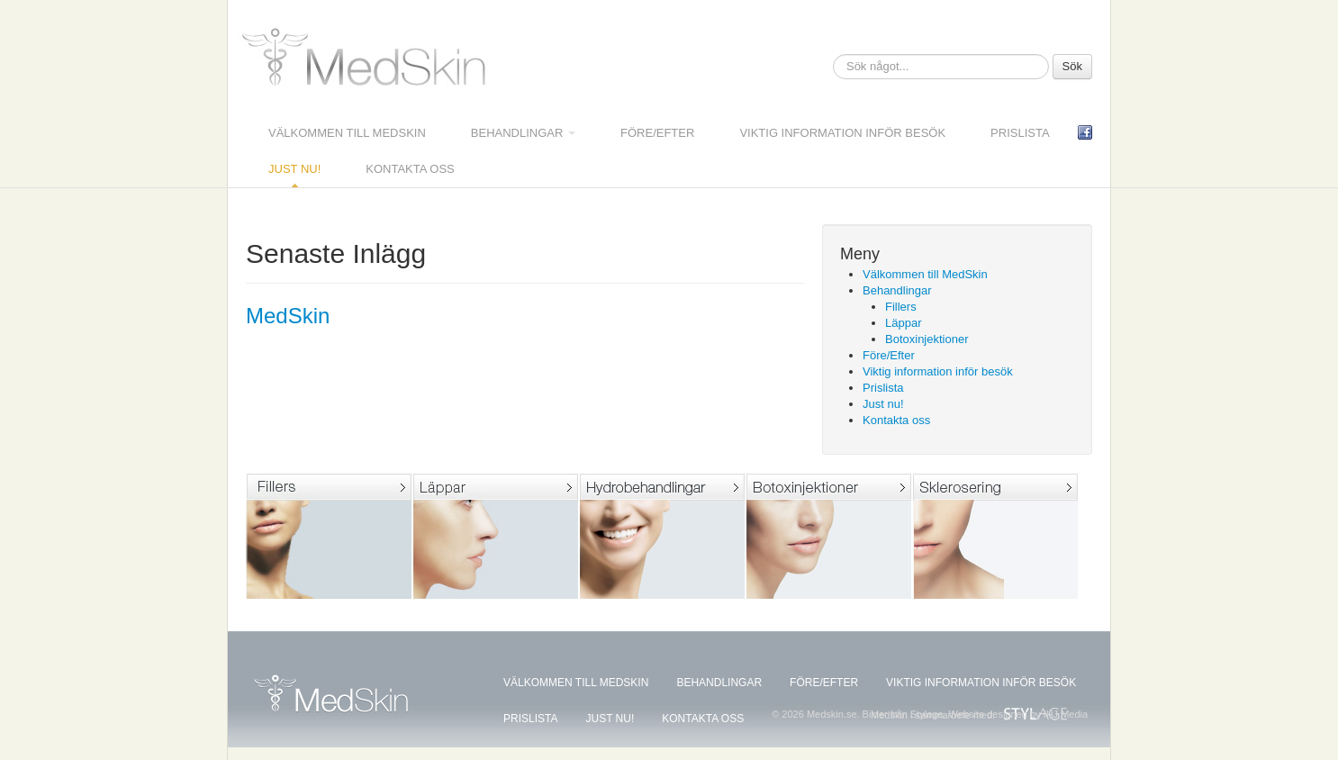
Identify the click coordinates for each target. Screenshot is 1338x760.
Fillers (901, 306)
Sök (1072, 66)
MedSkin (288, 315)
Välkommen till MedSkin (347, 133)
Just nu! (294, 169)
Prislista (1020, 133)
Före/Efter (657, 133)
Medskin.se (367, 60)
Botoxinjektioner (927, 339)
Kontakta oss (410, 169)
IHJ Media (1066, 714)
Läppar (903, 323)
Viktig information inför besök (842, 133)
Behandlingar (523, 133)
